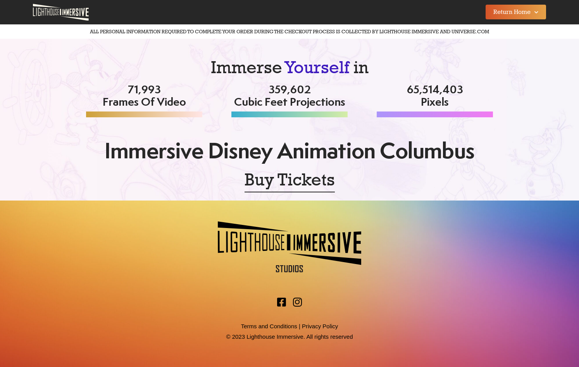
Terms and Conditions (269, 326)
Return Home (515, 12)
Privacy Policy (320, 326)
